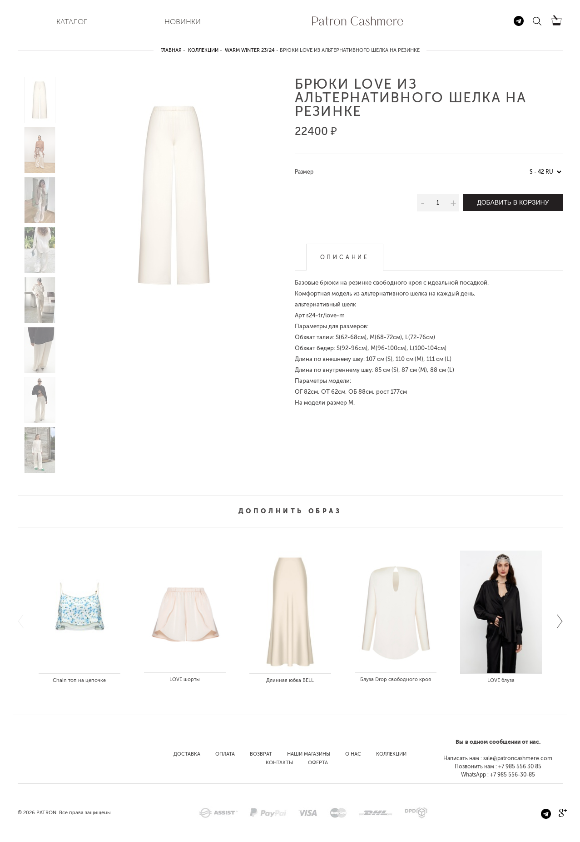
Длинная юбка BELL (290, 680)
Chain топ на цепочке (79, 680)
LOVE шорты (184, 679)
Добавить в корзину (513, 202)
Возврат (261, 754)
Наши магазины (308, 754)
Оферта (318, 763)
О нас (353, 754)
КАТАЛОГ (71, 21)
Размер (304, 172)
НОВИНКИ (182, 21)
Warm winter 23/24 (250, 50)
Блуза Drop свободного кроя (395, 679)
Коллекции (203, 50)
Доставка (187, 754)
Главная (171, 50)
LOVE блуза (501, 680)
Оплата (225, 754)
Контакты (279, 763)
